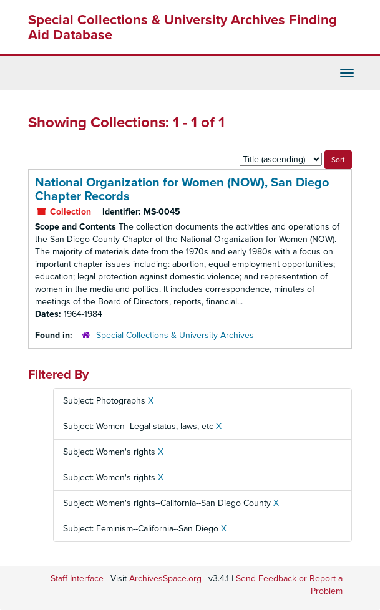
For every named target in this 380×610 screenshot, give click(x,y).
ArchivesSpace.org (165, 578)
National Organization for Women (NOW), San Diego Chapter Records (182, 189)
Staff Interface (77, 578)
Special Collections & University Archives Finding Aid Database (182, 27)
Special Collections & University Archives (175, 335)
